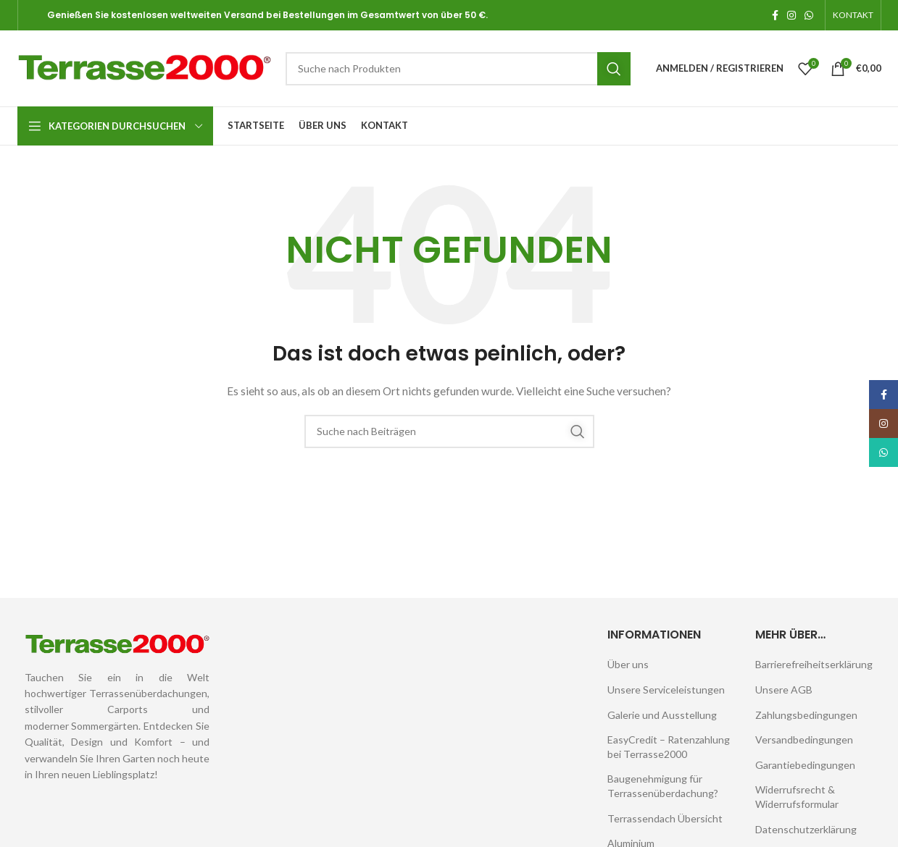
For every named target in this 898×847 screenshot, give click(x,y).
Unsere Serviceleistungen (666, 689)
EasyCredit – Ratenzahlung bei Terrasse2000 (668, 746)
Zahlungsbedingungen (806, 715)
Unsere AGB (783, 689)
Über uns (628, 664)
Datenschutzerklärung (806, 829)
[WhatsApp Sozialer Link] (809, 15)
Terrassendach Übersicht (665, 818)
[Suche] (458, 68)
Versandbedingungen (804, 739)
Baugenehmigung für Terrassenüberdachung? (662, 785)
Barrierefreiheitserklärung (814, 664)
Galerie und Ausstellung (662, 715)
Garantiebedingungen (805, 765)
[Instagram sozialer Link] (791, 15)
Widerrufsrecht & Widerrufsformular (797, 796)
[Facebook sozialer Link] (775, 15)
